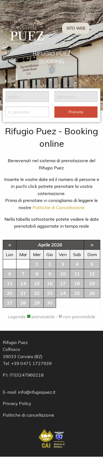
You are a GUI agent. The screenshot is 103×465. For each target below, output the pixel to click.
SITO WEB (75, 28)
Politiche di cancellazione (28, 415)
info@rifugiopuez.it (36, 392)
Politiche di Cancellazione (58, 207)
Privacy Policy (17, 403)
